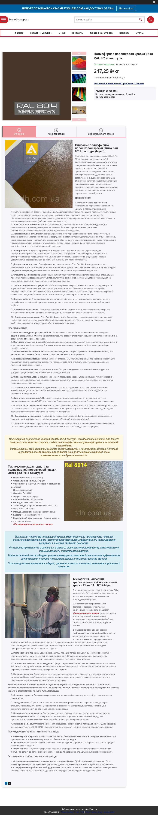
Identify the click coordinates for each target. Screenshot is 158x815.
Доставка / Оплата (101, 32)
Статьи (140, 32)
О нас (61, 32)
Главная (19, 32)
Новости (124, 32)
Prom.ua (93, 809)
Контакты (77, 32)
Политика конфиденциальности (99, 812)
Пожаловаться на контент (72, 812)
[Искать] (140, 20)
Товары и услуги (40, 32)
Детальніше (126, 8)
